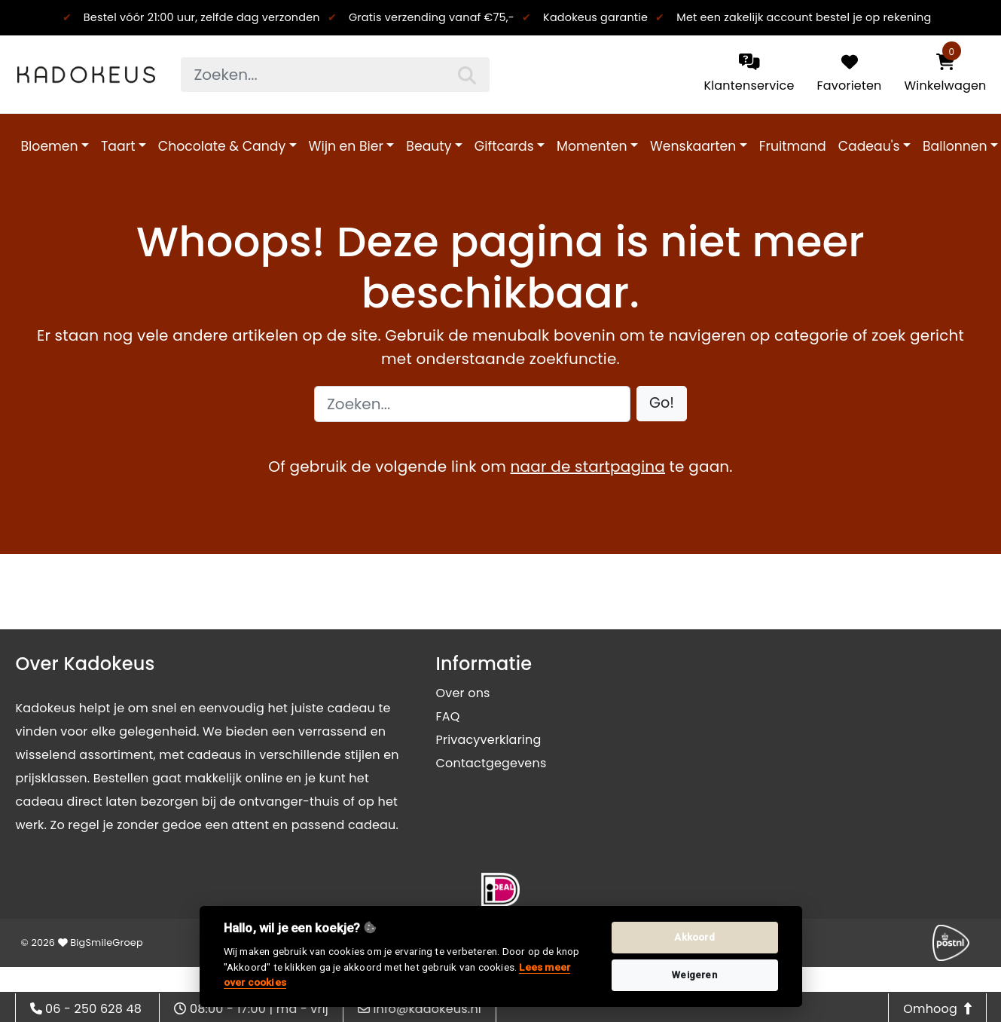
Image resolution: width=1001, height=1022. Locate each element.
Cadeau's (869, 146)
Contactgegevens (491, 763)
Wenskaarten (693, 146)
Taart (118, 146)
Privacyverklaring (489, 739)
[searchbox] (335, 74)
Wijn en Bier (346, 146)
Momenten (592, 146)
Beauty (428, 146)
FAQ (448, 716)
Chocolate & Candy (221, 146)
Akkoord (694, 937)
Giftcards (504, 146)
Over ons (463, 693)
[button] (661, 403)
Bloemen (49, 146)
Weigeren (694, 975)
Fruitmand (792, 146)
